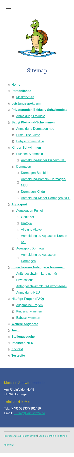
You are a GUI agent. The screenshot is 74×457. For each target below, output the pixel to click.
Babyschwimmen (28, 317)
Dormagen (23, 166)
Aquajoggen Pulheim (30, 210)
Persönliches (21, 91)
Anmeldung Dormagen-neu (35, 128)
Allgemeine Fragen (29, 305)
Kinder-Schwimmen (26, 147)
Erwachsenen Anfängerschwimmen (38, 267)
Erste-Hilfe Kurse (28, 135)
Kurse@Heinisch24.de (29, 413)
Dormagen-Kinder (33, 191)
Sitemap (62, 436)
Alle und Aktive (31, 229)
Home (15, 84)
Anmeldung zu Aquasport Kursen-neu (44, 239)
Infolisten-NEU (22, 343)
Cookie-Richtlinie (47, 436)
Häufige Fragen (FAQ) (27, 298)
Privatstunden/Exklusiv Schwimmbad (39, 109)
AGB (19, 436)
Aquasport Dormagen (31, 248)
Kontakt (17, 349)
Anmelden (9, 444)
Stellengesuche (23, 336)
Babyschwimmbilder (30, 141)
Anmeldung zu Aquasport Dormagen (38, 258)
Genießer (27, 217)
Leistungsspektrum (26, 103)
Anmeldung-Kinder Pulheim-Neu (43, 160)
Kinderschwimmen (29, 311)
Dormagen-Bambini (34, 172)
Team (15, 330)
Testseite (18, 355)
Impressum (10, 436)
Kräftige (26, 223)
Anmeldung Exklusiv (30, 116)
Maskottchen (25, 97)
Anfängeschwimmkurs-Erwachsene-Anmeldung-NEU (41, 289)
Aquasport (19, 204)
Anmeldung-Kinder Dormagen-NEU (45, 198)
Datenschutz (30, 436)
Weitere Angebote (24, 324)
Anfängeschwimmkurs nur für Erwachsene (36, 277)
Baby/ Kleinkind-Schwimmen (33, 122)
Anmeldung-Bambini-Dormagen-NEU (43, 182)
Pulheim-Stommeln (29, 154)
